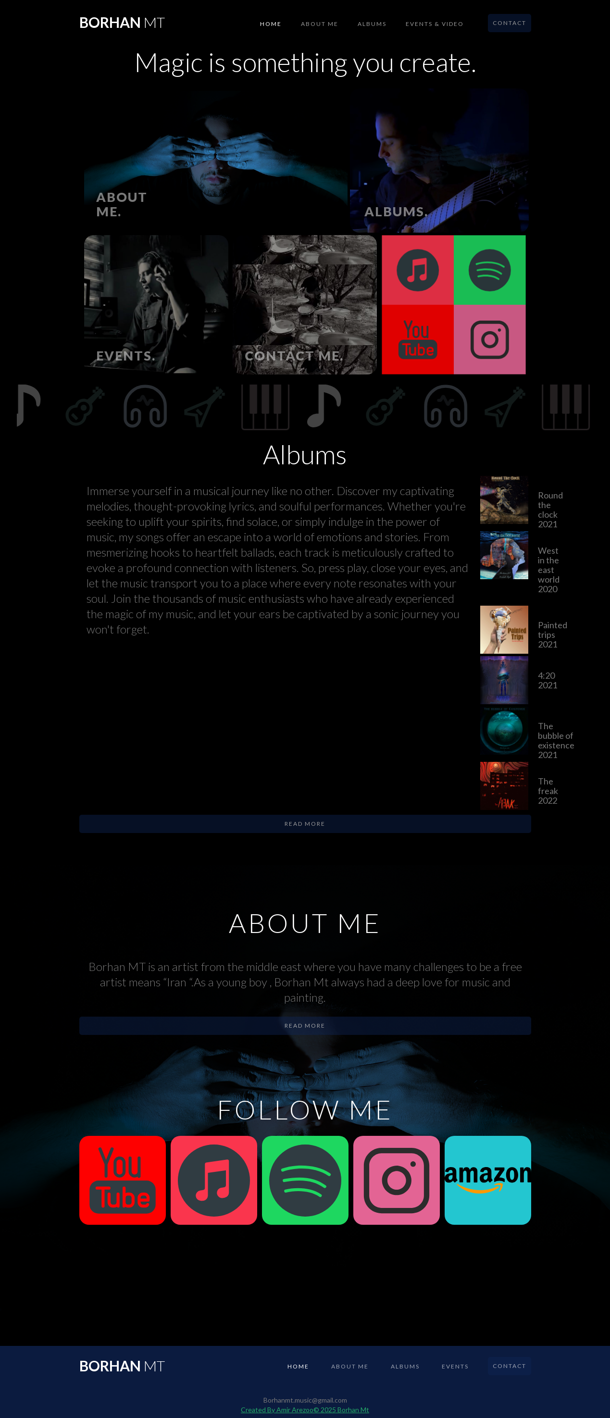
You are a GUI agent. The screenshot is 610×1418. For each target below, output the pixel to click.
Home (271, 23)
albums (372, 23)
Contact (509, 22)
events (455, 1366)
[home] (122, 19)
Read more (305, 823)
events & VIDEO (435, 23)
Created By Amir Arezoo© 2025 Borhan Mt (305, 1410)
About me (319, 23)
